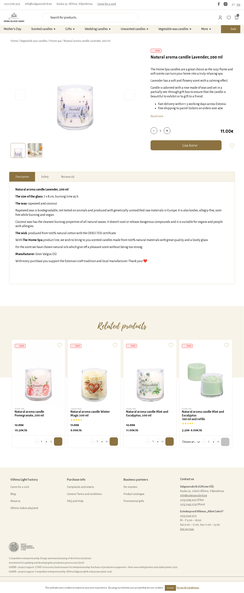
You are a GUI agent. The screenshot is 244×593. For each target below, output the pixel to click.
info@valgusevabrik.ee (38, 3)
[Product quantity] (160, 130)
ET (233, 4)
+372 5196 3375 (12, 3)
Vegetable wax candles (173, 29)
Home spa (55, 40)
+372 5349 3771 (188, 515)
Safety (45, 176)
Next (129, 95)
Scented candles (41, 29)
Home (14, 40)
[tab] (18, 150)
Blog (13, 494)
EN (238, 4)
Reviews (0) (68, 176)
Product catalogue (133, 494)
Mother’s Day (12, 29)
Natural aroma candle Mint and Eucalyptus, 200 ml (147, 413)
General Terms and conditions (84, 494)
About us (15, 501)
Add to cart (58, 441)
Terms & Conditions (187, 587)
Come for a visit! (106, 3)
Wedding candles (96, 29)
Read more (157, 116)
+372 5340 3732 (188, 504)
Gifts (68, 29)
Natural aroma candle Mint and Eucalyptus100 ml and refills (203, 415)
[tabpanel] (75, 95)
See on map (187, 529)
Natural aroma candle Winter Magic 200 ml (90, 413)
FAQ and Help (75, 501)
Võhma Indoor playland (24, 508)
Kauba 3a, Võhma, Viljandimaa (75, 3)
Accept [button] (170, 588)
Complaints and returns (80, 486)
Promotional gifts (133, 501)
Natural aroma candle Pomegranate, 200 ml (29, 413)
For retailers (130, 486)
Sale (233, 29)
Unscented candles (133, 29)
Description (22, 176)
